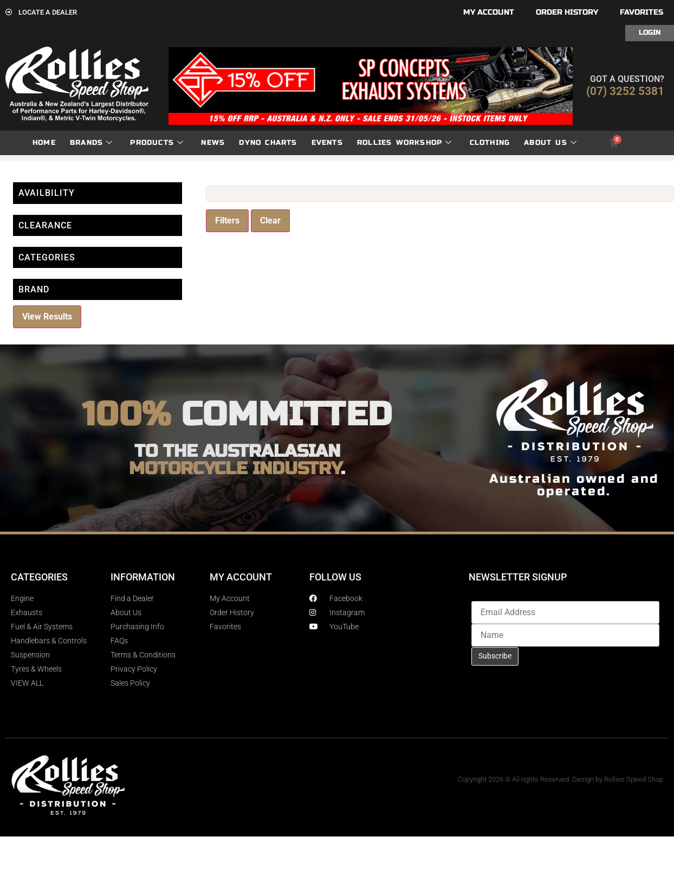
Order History (567, 12)
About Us (550, 143)
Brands (91, 143)
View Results (47, 316)
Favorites (641, 12)
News (213, 142)
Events (327, 142)
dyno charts (268, 142)
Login (649, 32)
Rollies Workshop (404, 143)
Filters (227, 220)
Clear (270, 220)
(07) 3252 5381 (625, 91)
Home (44, 142)
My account (488, 12)
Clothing (490, 142)
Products (157, 143)
